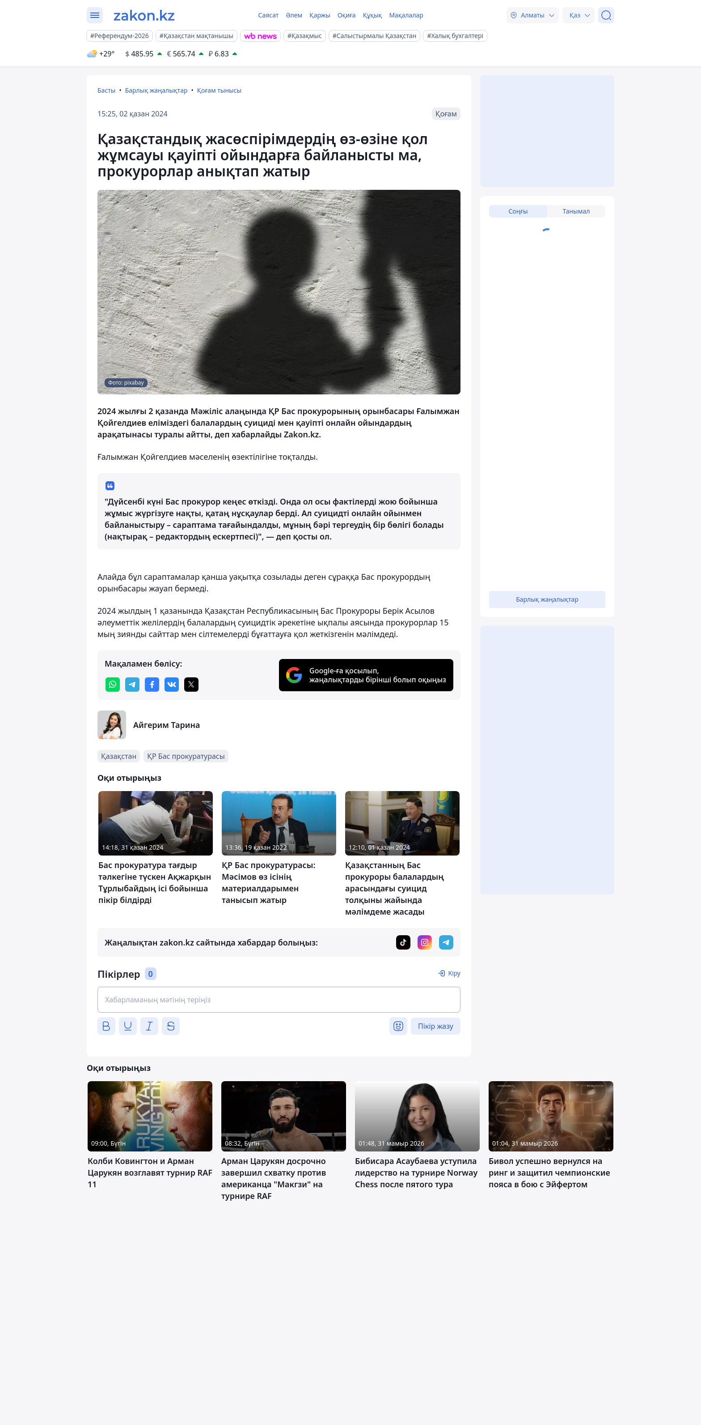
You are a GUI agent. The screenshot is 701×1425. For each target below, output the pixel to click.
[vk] (172, 684)
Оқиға (347, 15)
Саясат (268, 15)
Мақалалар (406, 15)
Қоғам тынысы (219, 90)
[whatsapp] (113, 684)
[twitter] (191, 684)
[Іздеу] (606, 15)
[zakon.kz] (144, 15)
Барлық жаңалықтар (156, 90)
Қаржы (319, 15)
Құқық (372, 15)
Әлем (294, 15)
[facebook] (152, 684)
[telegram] (132, 684)
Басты (106, 90)
